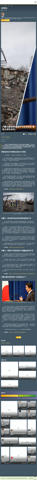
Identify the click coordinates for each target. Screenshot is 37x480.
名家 (2, 10)
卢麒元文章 (3, 360)
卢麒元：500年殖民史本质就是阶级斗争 (17, 332)
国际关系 (8, 137)
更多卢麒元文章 (5, 20)
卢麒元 (3, 137)
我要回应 (18, 337)
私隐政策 (22, 478)
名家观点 (4, 8)
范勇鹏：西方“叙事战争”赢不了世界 (16, 247)
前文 (24, 229)
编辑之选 (5, 10)
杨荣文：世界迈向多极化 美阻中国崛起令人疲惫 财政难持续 (22, 273)
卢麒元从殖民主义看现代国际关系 (16, 189)
